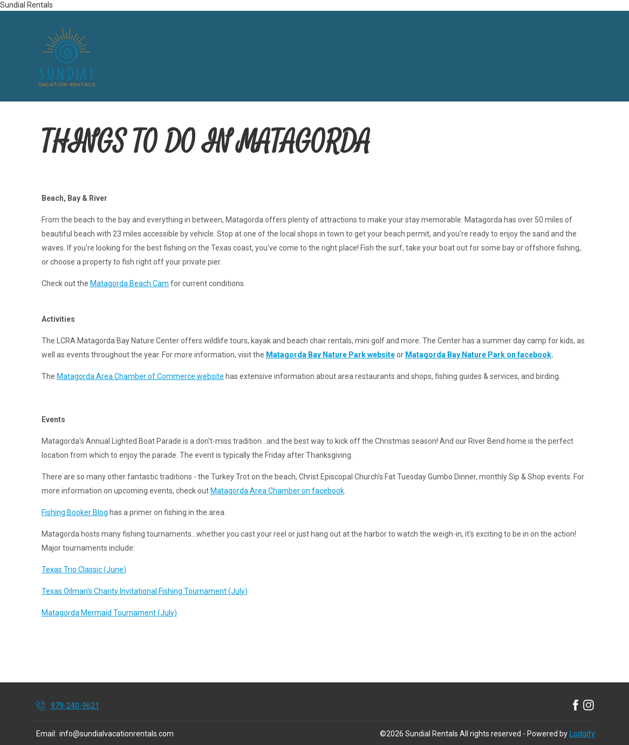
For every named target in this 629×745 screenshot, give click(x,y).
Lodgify (582, 733)
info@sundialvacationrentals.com (116, 733)
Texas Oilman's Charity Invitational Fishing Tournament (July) (145, 591)
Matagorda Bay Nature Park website (330, 354)
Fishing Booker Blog (75, 512)
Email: (46, 733)
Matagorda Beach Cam (129, 283)
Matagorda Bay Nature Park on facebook (478, 354)
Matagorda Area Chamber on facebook (277, 490)
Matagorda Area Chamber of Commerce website (140, 376)
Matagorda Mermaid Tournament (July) (109, 612)
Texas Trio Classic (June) (84, 569)
